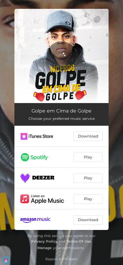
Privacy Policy (44, 241)
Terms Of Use (79, 241)
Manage (44, 248)
